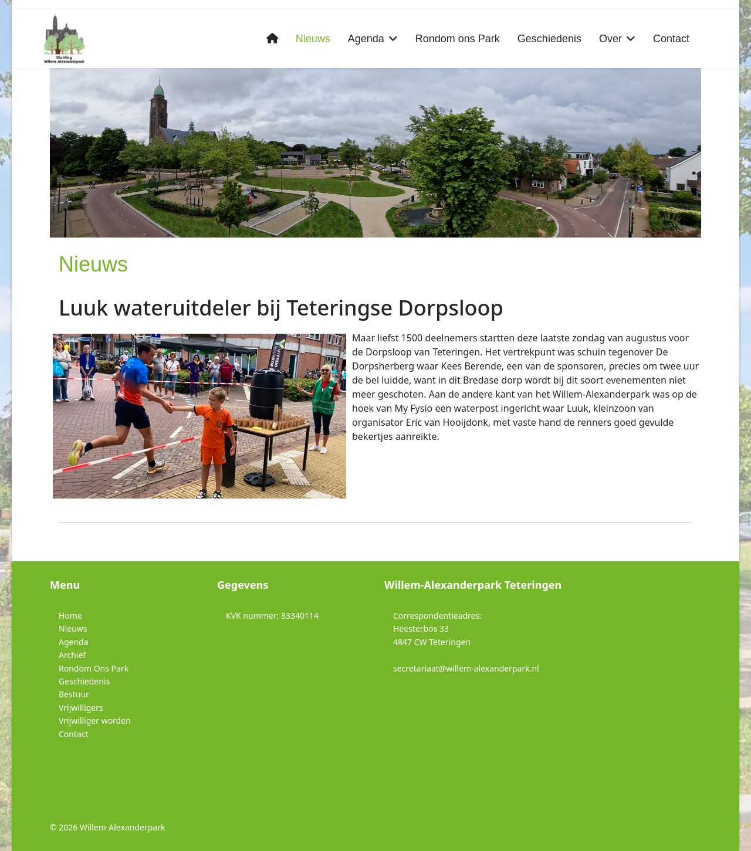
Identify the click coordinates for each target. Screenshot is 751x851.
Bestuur (74, 694)
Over (610, 39)
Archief (72, 654)
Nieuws (313, 39)
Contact (671, 39)
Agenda (366, 39)
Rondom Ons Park (93, 668)
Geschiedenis (549, 39)
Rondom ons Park (457, 39)
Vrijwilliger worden (95, 720)
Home (70, 615)
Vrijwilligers (81, 707)
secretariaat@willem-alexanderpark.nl (466, 668)
